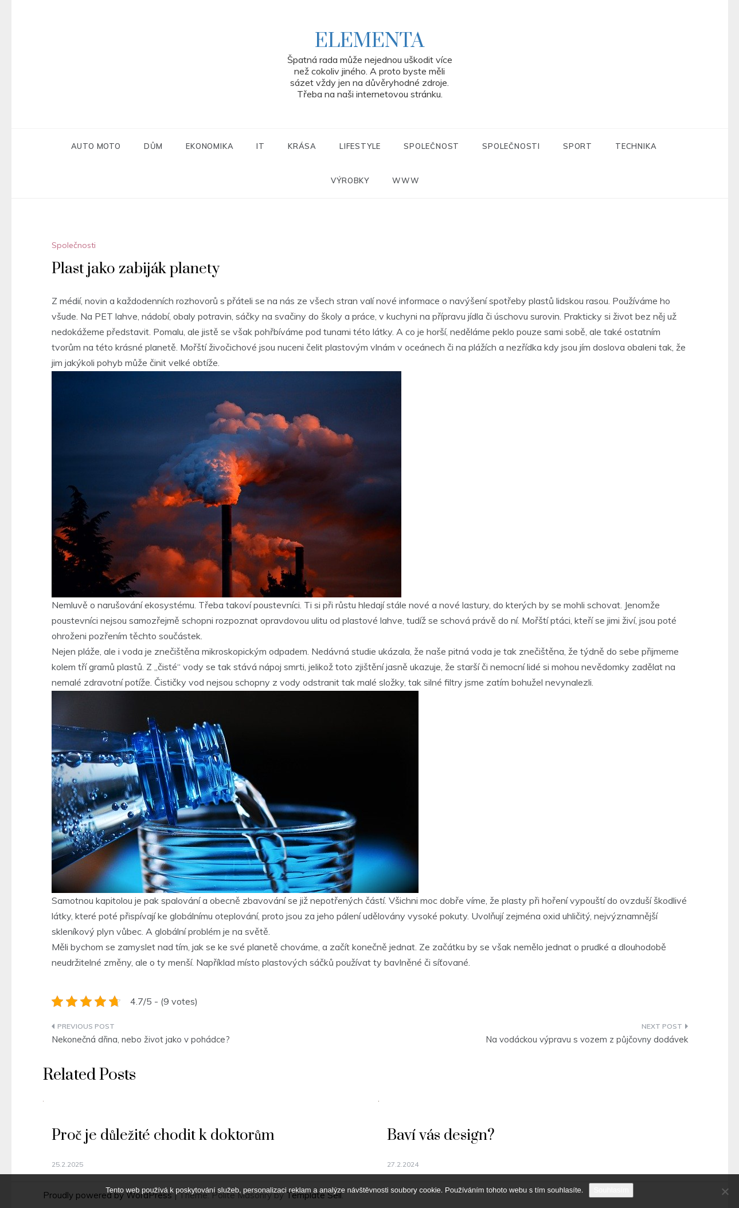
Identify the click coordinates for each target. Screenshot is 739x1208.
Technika (635, 146)
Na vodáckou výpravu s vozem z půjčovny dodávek (587, 1039)
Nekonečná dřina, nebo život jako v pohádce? (141, 1039)
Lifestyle (360, 146)
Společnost (431, 146)
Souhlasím (610, 1190)
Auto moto (96, 146)
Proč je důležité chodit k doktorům (163, 1135)
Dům (153, 146)
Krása (302, 146)
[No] (724, 1191)
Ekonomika (209, 146)
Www (405, 180)
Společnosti (511, 146)
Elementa (369, 41)
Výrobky (350, 180)
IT (260, 146)
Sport (577, 146)
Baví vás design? (441, 1135)
